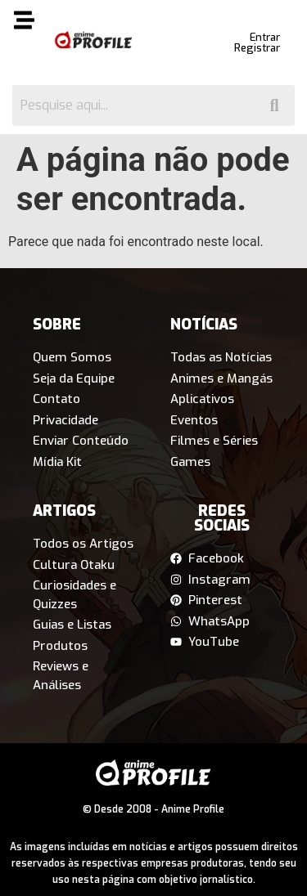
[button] (23, 23)
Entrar (265, 37)
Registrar (257, 48)
